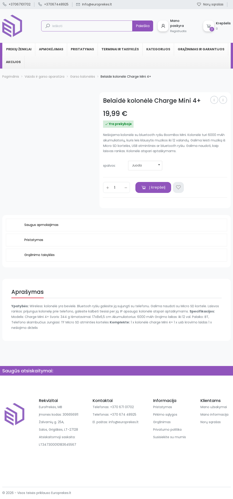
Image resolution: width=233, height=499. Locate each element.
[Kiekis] (116, 187)
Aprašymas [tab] (27, 292)
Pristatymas (162, 407)
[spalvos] (145, 165)
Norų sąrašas (210, 422)
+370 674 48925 (123, 414)
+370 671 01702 (122, 407)
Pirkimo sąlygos (165, 414)
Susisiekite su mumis (169, 437)
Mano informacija (214, 414)
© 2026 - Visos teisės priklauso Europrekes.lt (36, 493)
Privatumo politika (167, 429)
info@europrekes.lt (124, 422)
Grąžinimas (162, 422)
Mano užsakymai (213, 407)
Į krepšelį (153, 187)
